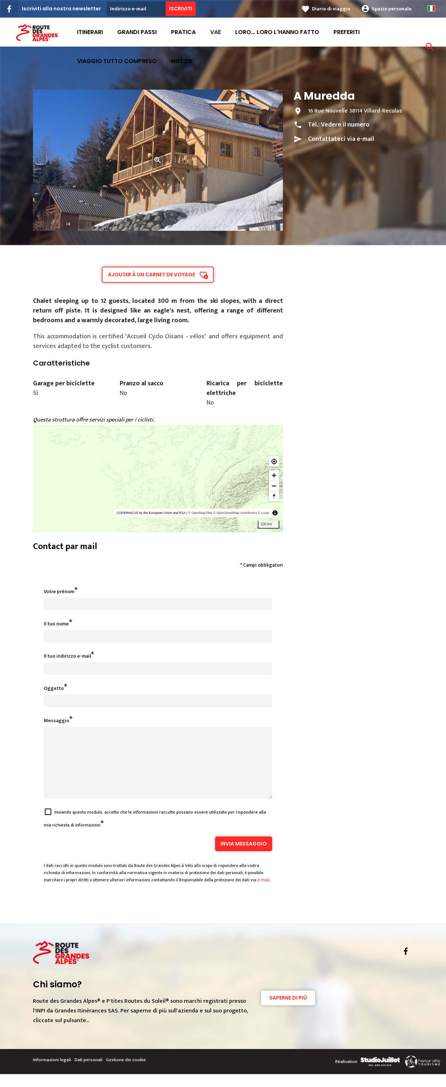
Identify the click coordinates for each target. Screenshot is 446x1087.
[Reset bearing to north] (274, 496)
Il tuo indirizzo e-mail (67, 656)
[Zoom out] (274, 486)
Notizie (182, 61)
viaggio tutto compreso (117, 61)
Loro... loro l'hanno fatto (277, 32)
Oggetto (54, 688)
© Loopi (263, 513)
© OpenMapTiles (200, 513)
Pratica (183, 32)
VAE (215, 32)
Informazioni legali (52, 1073)
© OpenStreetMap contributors (235, 513)
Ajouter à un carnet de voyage (151, 274)
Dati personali (89, 1073)
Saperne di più (288, 1010)
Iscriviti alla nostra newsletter (61, 8)
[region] (158, 478)
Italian (431, 8)
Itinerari (90, 32)
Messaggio (56, 720)
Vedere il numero (345, 124)
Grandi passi (137, 32)
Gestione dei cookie (126, 1073)
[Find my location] (274, 461)
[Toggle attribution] (275, 513)
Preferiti (346, 32)
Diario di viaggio (331, 9)
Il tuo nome (56, 624)
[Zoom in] (274, 475)
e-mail (263, 892)
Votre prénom (59, 591)
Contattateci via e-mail (341, 139)
